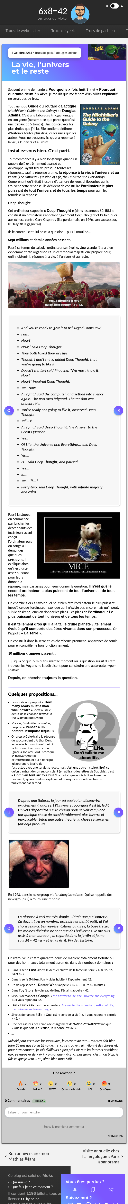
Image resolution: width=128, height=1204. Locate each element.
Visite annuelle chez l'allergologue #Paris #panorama (100, 1156)
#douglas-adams (66, 53)
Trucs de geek (63, 30)
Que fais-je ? (32, 1186)
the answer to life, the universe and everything (84, 996)
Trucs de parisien (100, 30)
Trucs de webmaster (23, 30)
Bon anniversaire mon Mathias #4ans (29, 1156)
